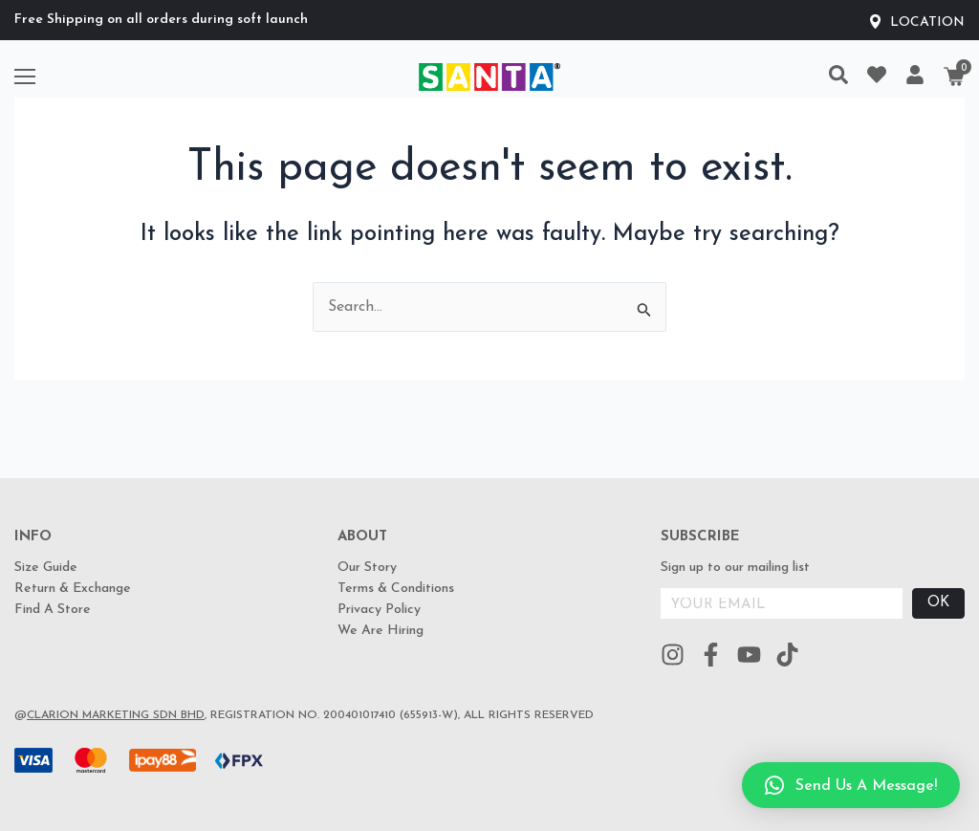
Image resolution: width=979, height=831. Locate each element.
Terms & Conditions (395, 588)
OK (938, 603)
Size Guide (45, 567)
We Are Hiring (380, 630)
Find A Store (52, 609)
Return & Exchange (72, 588)
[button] (851, 785)
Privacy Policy (379, 609)
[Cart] (954, 76)
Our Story (367, 567)
